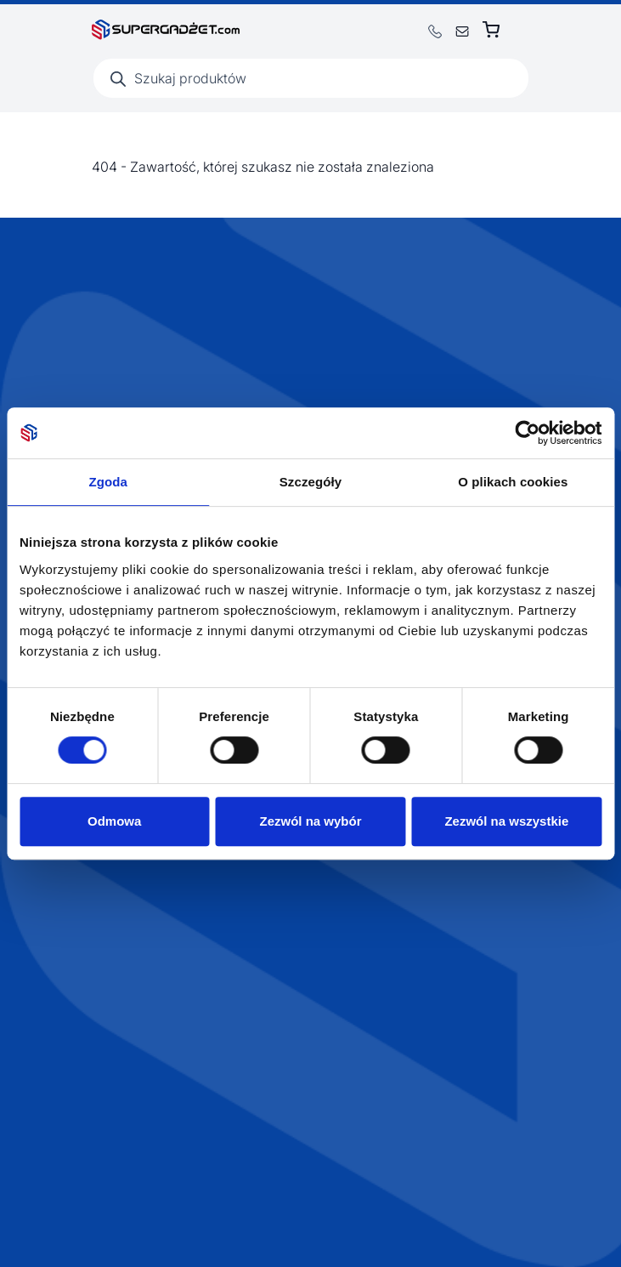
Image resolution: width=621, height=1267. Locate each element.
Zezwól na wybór (311, 821)
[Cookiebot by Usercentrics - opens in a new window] (527, 433)
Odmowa (114, 821)
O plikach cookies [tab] (512, 481)
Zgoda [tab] (107, 481)
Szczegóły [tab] (310, 481)
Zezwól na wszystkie (506, 821)
